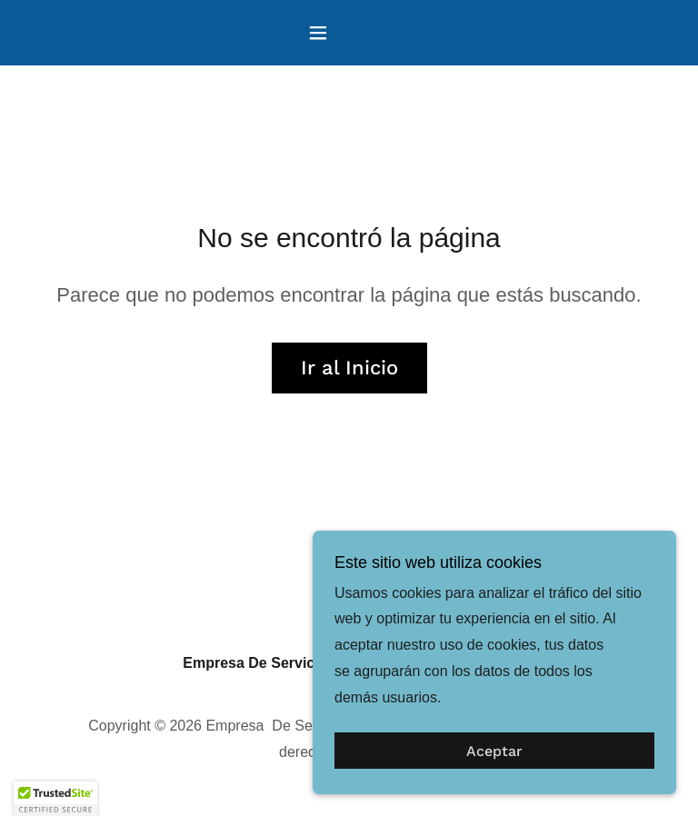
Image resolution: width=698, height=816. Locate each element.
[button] (349, 33)
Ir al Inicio (349, 367)
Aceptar (494, 751)
